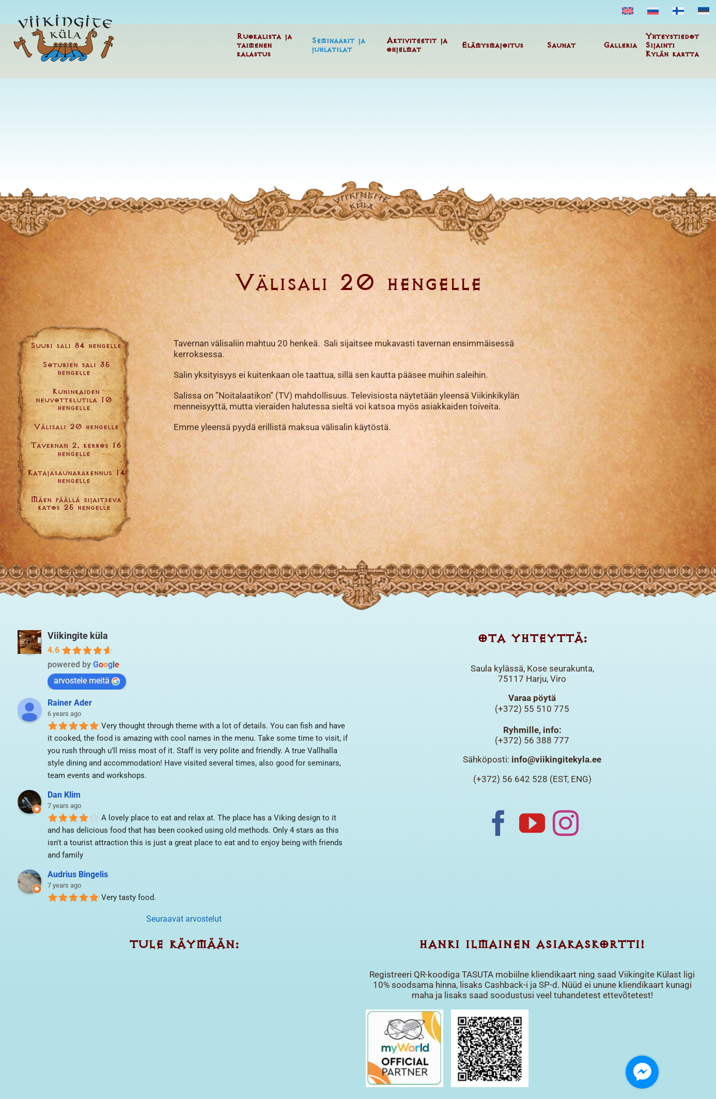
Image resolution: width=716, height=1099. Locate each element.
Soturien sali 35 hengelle (76, 369)
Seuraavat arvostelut (184, 919)
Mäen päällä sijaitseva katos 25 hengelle (75, 504)
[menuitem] (627, 11)
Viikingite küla (78, 635)
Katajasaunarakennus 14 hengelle (76, 477)
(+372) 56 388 (523, 740)
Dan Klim (64, 795)
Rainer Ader (70, 703)
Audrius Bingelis (78, 874)
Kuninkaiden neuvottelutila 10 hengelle (74, 400)
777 (560, 740)
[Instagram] (566, 823)
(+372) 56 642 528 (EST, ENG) (532, 779)
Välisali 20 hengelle (76, 427)
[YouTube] (532, 823)
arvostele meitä (87, 680)
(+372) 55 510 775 (532, 709)
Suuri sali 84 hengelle (75, 346)
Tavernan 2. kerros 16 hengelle (75, 450)
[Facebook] (498, 823)
